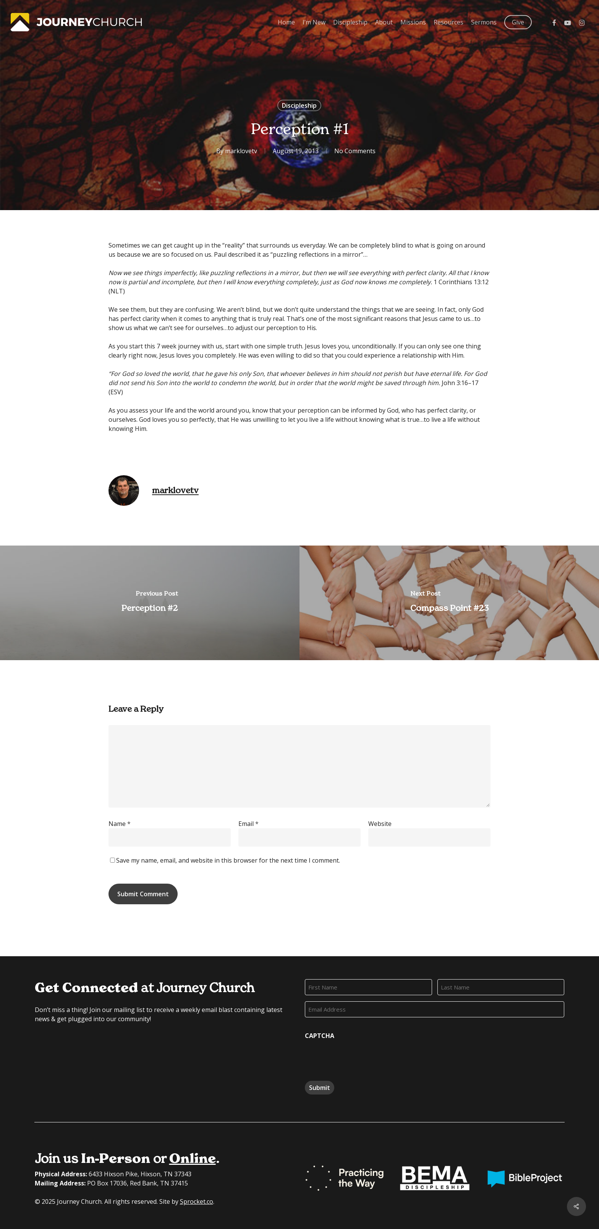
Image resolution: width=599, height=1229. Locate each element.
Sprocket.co (196, 1201)
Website (380, 823)
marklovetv (241, 151)
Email (248, 823)
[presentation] (363, 1057)
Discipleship (299, 105)
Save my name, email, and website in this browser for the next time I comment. (228, 860)
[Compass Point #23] (449, 603)
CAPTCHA (319, 1035)
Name (119, 823)
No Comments (355, 151)
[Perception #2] (150, 603)
